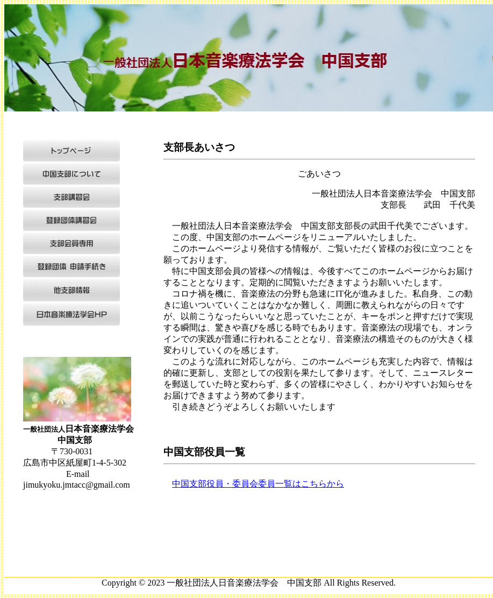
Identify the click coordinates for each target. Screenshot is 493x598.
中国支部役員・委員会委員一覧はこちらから (258, 483)
